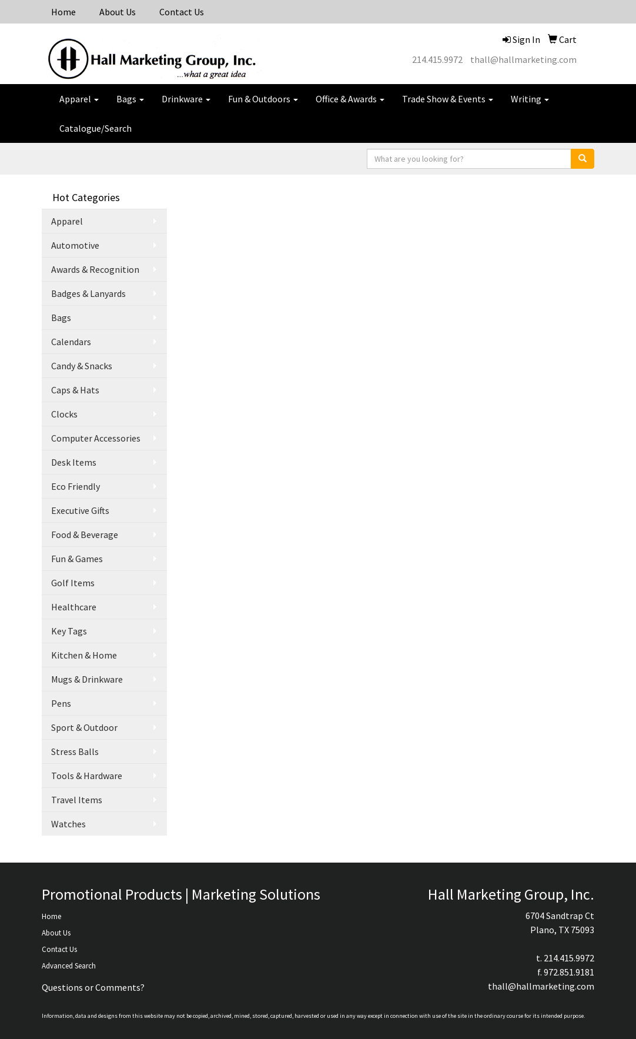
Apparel (79, 99)
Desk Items (73, 462)
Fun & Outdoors (263, 99)
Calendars (71, 342)
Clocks (64, 414)
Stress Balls (75, 751)
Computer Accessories (95, 438)
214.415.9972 (437, 59)
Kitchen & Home (84, 655)
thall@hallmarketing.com (523, 59)
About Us (117, 12)
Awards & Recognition (95, 269)
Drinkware (186, 99)
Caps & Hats (75, 390)
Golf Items (73, 583)
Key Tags (69, 631)
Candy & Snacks (81, 366)
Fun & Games (77, 558)
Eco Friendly (75, 486)
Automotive (75, 245)
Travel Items (76, 800)
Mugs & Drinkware (87, 679)
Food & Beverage (84, 534)
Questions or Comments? (93, 987)
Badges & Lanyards (88, 293)
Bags (130, 99)
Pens (61, 703)
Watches (68, 824)
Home (63, 12)
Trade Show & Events (447, 99)
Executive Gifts (80, 510)
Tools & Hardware (86, 775)
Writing (530, 99)
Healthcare (73, 607)
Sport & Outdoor (84, 727)
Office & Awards (350, 99)
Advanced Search (69, 966)
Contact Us (181, 12)
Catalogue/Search (95, 128)
